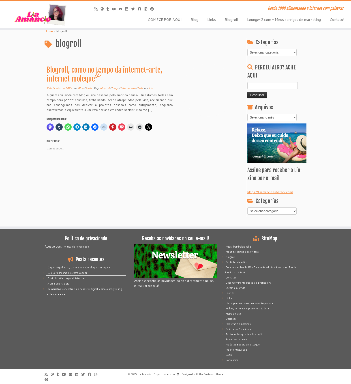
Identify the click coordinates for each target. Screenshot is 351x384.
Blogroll (231, 19)
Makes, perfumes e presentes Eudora (247, 308)
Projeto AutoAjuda (236, 350)
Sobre (229, 355)
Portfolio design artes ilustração (244, 334)
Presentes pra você (237, 339)
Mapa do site (233, 313)
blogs (115, 88)
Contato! (337, 19)
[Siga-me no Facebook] (141, 8)
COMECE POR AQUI (165, 19)
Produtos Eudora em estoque (243, 344)
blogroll (105, 88)
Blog (194, 19)
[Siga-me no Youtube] (115, 8)
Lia (150, 88)
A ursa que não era (58, 283)
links (141, 88)
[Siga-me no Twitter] (134, 8)
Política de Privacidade (76, 246)
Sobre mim (232, 360)
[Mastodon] (104, 8)
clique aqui (151, 286)
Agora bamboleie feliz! (239, 246)
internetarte (128, 88)
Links (211, 19)
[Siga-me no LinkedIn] (128, 8)
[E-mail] (122, 8)
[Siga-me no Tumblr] (109, 8)
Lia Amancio (144, 374)
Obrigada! (231, 319)
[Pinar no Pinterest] (153, 8)
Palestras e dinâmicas (238, 324)
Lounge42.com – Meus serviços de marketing (284, 19)
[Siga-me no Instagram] (147, 8)
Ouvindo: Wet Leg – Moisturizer (66, 278)
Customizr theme (213, 374)
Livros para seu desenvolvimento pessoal (250, 303)
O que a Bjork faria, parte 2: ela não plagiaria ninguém (79, 267)
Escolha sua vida (235, 288)
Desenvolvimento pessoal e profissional (249, 283)
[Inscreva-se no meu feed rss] (97, 8)
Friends (230, 293)
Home (49, 31)
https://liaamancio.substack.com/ (270, 192)
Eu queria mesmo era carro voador (67, 273)
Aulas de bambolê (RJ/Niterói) (243, 252)
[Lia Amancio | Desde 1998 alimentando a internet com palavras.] (40, 14)
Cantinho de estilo (236, 262)
